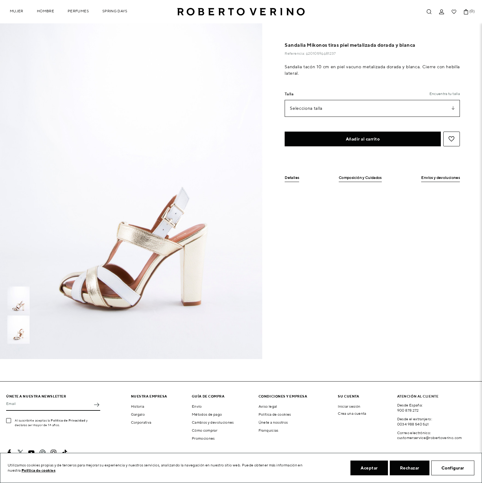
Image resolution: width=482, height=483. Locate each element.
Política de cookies (275, 414)
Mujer (16, 11)
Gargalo (138, 414)
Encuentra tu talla (444, 93)
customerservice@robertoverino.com (429, 437)
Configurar (452, 467)
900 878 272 (408, 410)
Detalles (292, 178)
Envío (197, 406)
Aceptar (369, 467)
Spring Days (115, 11)
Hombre (45, 11)
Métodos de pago (207, 414)
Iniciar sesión (349, 406)
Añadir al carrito (363, 139)
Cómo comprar (204, 430)
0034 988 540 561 (413, 424)
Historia (137, 406)
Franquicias (269, 430)
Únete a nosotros (273, 422)
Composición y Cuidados (360, 178)
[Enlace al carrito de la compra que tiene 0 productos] (466, 11)
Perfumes (78, 11)
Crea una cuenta (352, 413)
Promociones (203, 438)
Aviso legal (268, 406)
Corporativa (141, 422)
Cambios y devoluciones (213, 422)
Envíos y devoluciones (440, 178)
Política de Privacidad (68, 420)
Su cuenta (348, 396)
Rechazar (409, 467)
